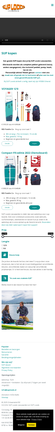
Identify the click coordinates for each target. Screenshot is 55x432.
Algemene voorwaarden (11, 367)
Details (7, 143)
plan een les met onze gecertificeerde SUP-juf (34, 76)
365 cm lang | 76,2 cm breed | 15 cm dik (21, 134)
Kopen (34, 143)
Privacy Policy (7, 370)
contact (38, 72)
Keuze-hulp (14, 255)
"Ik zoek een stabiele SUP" (20, 278)
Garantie (5, 355)
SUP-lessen (6, 365)
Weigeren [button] (21, 425)
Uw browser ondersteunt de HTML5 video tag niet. (27, 31)
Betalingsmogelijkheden (11, 357)
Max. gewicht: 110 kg (14, 136)
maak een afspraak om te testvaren (20, 75)
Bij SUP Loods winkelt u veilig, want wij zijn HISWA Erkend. (27, 81)
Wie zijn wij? (7, 362)
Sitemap (5, 397)
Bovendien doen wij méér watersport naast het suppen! (26, 223)
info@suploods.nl (9, 390)
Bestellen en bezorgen (11, 349)
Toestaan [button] (31, 425)
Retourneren (7, 352)
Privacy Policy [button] (36, 419)
